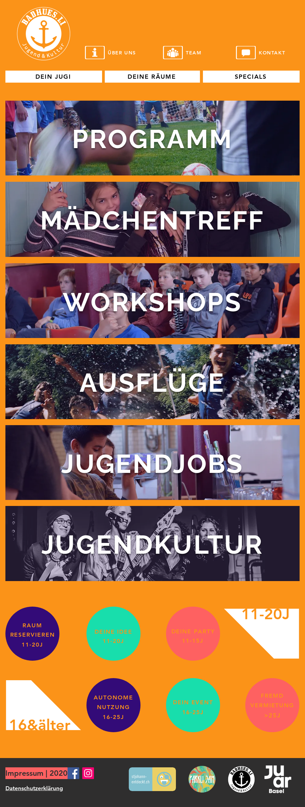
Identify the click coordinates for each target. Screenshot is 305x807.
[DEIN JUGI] (53, 77)
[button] (152, 138)
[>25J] (272, 715)
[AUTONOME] (113, 697)
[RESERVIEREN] (32, 635)
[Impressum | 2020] (36, 773)
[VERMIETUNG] (272, 705)
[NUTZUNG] (113, 707)
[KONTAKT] (277, 53)
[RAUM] (32, 625)
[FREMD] (272, 696)
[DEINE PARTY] (193, 631)
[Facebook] (73, 773)
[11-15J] (193, 641)
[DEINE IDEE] (113, 632)
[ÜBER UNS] (126, 53)
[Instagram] (88, 773)
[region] (152, 138)
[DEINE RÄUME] (152, 77)
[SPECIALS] (251, 77)
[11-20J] (32, 644)
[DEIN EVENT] (193, 702)
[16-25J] (113, 717)
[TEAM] (204, 53)
